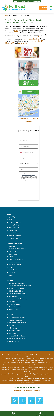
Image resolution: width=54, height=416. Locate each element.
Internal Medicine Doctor (17, 336)
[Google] (14, 400)
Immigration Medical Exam (18, 299)
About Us (12, 217)
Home (6, 15)
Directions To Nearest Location (27, 391)
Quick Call (12, 251)
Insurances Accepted (16, 259)
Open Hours (13, 254)
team (16, 31)
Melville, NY (9, 43)
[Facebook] (23, 400)
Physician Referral (15, 265)
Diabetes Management (17, 317)
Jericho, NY (22, 43)
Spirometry (12, 344)
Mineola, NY (38, 41)
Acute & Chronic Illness (17, 288)
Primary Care (13, 302)
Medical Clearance (15, 320)
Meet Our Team (14, 233)
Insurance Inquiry (15, 262)
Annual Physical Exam (16, 283)
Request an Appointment (17, 249)
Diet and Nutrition (15, 307)
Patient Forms (13, 267)
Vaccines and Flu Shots (17, 339)
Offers (11, 257)
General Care (13, 310)
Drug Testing (13, 333)
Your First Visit (13, 238)
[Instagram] (40, 400)
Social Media (13, 270)
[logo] (13, 8)
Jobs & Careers (14, 230)
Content (11, 275)
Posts (10, 220)
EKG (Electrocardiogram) (17, 294)
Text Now (12, 272)
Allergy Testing (14, 341)
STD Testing (13, 328)
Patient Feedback (15, 222)
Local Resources (14, 228)
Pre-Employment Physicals (18, 323)
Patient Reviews (14, 225)
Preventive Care (14, 304)
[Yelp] (31, 400)
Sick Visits (12, 325)
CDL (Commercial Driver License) (20, 286)
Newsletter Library (15, 236)
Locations (12, 246)
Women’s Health (14, 331)
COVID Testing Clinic (16, 291)
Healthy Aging (13, 296)
